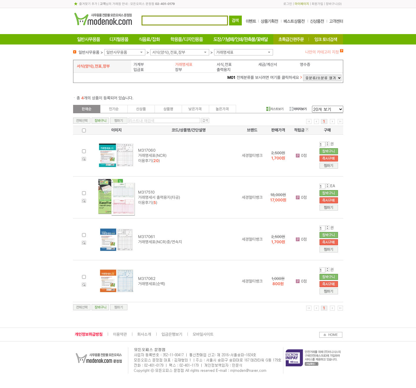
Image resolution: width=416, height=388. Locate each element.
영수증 (305, 64)
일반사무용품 (116, 52)
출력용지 (224, 69)
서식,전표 (224, 64)
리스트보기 (274, 109)
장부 (178, 69)
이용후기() (149, 160)
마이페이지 (302, 4)
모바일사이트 (203, 334)
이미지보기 (298, 109)
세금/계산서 (267, 64)
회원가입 (317, 4)
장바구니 (331, 4)
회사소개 (144, 334)
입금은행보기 (171, 334)
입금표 (138, 69)
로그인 (287, 4)
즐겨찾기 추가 (88, 4)
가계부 (138, 64)
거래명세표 (224, 52)
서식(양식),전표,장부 (168, 52)
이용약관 (120, 334)
